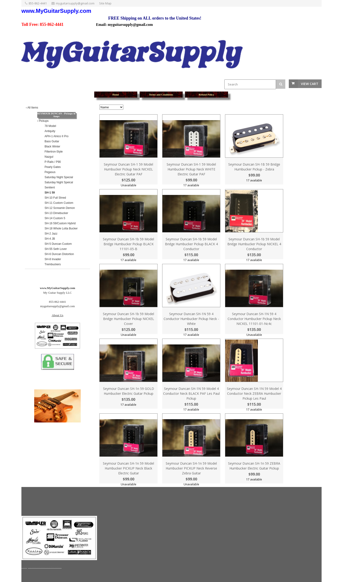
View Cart (309, 84)
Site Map (105, 3)
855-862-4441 (38, 3)
